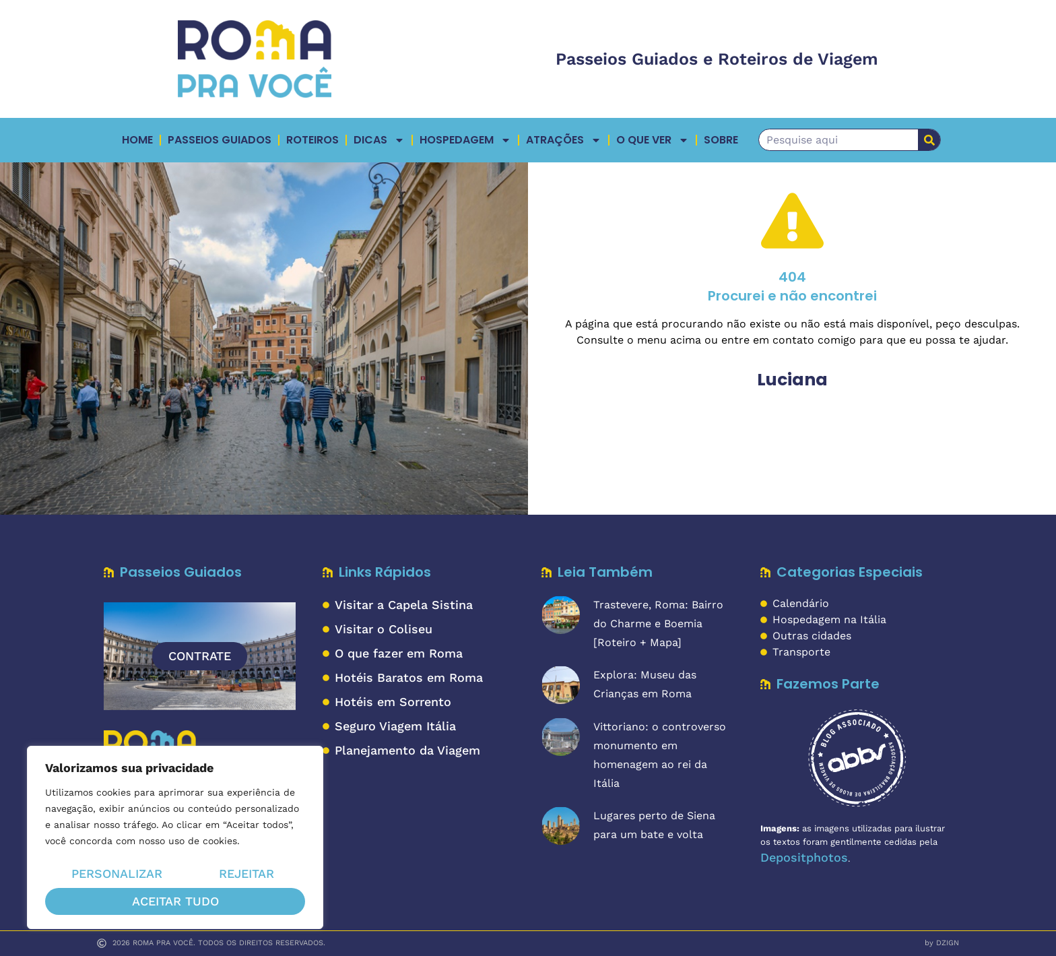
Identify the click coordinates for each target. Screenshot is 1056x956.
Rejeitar (246, 874)
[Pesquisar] (929, 139)
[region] (175, 838)
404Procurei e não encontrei (792, 286)
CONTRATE (199, 656)
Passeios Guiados (219, 140)
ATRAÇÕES (563, 140)
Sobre (721, 140)
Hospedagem (465, 140)
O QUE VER (652, 140)
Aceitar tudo (175, 901)
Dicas (379, 140)
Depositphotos (804, 857)
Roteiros (312, 140)
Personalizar (116, 874)
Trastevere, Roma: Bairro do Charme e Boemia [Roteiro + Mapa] (658, 623)
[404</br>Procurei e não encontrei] (792, 220)
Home (137, 140)
